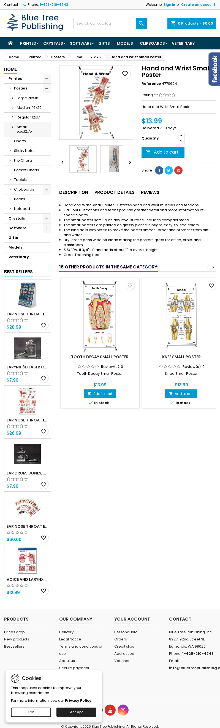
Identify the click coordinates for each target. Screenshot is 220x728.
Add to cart (162, 152)
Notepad (22, 208)
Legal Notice (70, 639)
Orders (120, 639)
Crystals (53, 43)
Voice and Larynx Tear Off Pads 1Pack (27, 579)
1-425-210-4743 (54, 4)
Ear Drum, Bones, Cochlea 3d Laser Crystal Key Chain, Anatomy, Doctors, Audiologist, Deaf (27, 473)
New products (16, 639)
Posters (21, 88)
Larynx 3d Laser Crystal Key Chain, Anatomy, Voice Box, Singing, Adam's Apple (27, 367)
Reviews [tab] (150, 192)
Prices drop (14, 632)
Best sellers (14, 646)
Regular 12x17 (28, 117)
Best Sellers (18, 271)
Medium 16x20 (29, 107)
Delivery (66, 632)
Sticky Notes (25, 150)
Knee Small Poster (181, 357)
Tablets (20, 179)
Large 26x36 (27, 98)
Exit (31, 712)
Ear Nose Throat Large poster (27, 420)
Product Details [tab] (114, 192)
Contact (11, 4)
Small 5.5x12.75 (24, 129)
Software (80, 43)
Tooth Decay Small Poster (100, 357)
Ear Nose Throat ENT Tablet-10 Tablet (27, 526)
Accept (76, 712)
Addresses (124, 653)
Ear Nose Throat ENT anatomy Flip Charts (27, 314)
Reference (151, 83)
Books (19, 199)
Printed (28, 43)
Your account (132, 619)
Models (125, 43)
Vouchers (123, 660)
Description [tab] (73, 192)
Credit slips (124, 646)
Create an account (198, 4)
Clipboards (152, 43)
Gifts (104, 43)
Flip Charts (23, 160)
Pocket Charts (26, 170)
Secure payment (74, 668)
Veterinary (183, 43)
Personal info (126, 632)
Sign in (169, 4)
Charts (20, 141)
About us (67, 660)
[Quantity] (170, 138)
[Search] (109, 23)
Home (10, 69)
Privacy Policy (78, 700)
